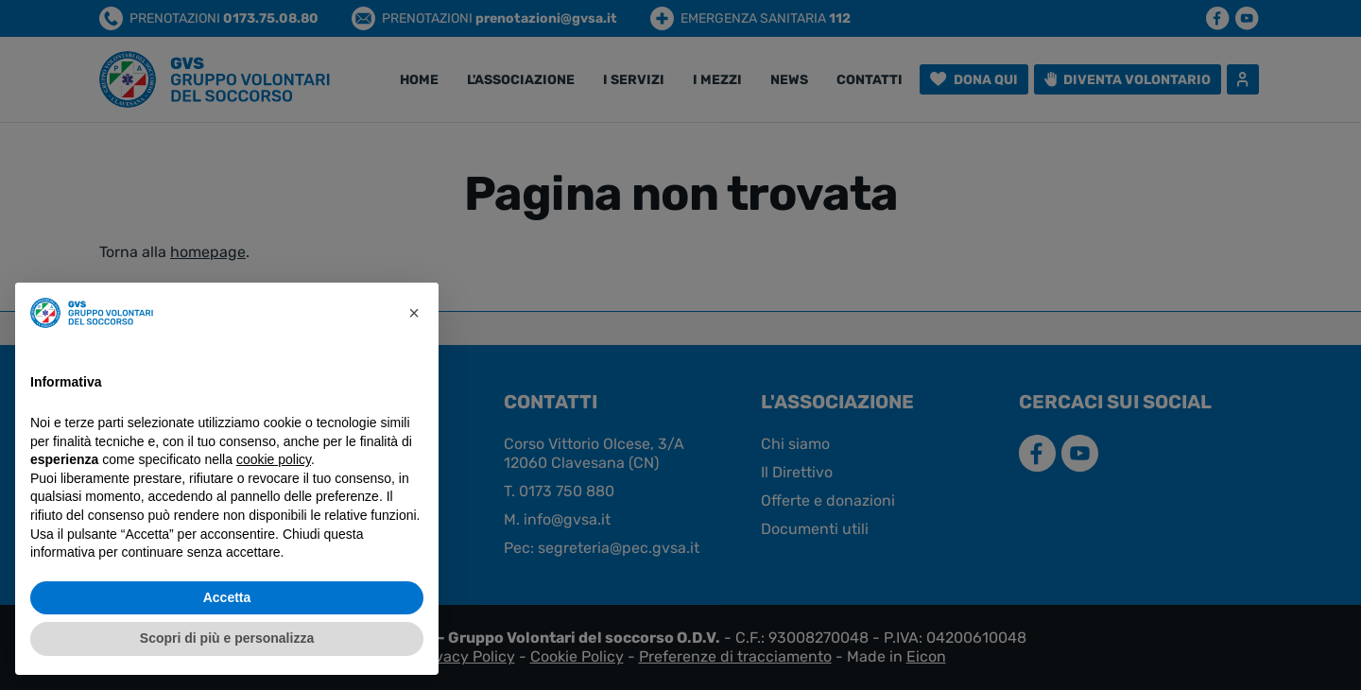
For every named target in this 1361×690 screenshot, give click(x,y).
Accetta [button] (227, 597)
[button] (414, 313)
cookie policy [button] (273, 459)
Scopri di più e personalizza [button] (227, 638)
